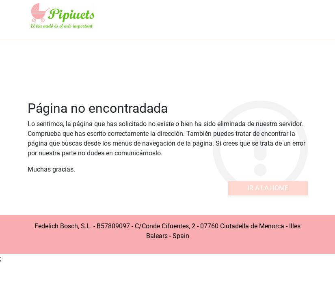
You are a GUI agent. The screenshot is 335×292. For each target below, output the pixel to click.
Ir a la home (268, 188)
